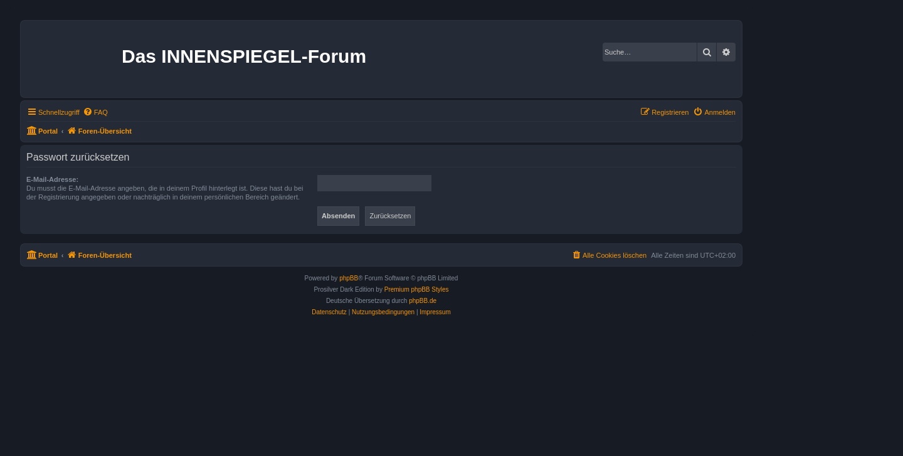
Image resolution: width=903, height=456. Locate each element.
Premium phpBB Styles (416, 289)
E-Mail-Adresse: (52, 179)
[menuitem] (95, 112)
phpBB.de (422, 300)
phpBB (348, 278)
